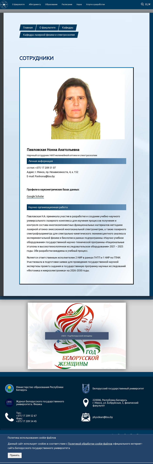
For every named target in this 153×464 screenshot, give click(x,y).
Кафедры (67, 27)
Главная (28, 27)
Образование (51, 4)
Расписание (67, 4)
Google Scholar (35, 196)
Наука (79, 4)
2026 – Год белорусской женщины (76, 336)
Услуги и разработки (95, 4)
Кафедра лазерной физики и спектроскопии (49, 34)
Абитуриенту (35, 4)
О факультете (47, 27)
